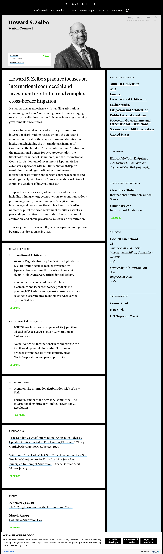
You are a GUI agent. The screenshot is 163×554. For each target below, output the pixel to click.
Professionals (41, 10)
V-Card (46, 56)
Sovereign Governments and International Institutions (130, 122)
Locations (117, 10)
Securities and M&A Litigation (132, 129)
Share (155, 20)
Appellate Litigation (124, 84)
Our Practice (57, 10)
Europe (115, 94)
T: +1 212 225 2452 (16, 58)
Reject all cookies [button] (149, 541)
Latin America (120, 105)
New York (14, 55)
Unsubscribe (139, 20)
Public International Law (128, 115)
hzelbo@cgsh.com (17, 62)
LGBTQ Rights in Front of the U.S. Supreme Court (41, 507)
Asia (113, 89)
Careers (72, 10)
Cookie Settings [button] (113, 541)
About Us (103, 10)
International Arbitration (128, 99)
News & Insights (87, 10)
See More (15, 308)
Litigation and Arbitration (129, 110)
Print (147, 20)
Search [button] (127, 10)
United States (119, 134)
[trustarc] (154, 551)
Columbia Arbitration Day (25, 520)
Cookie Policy (9, 551)
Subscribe (130, 20)
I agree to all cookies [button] (131, 541)
